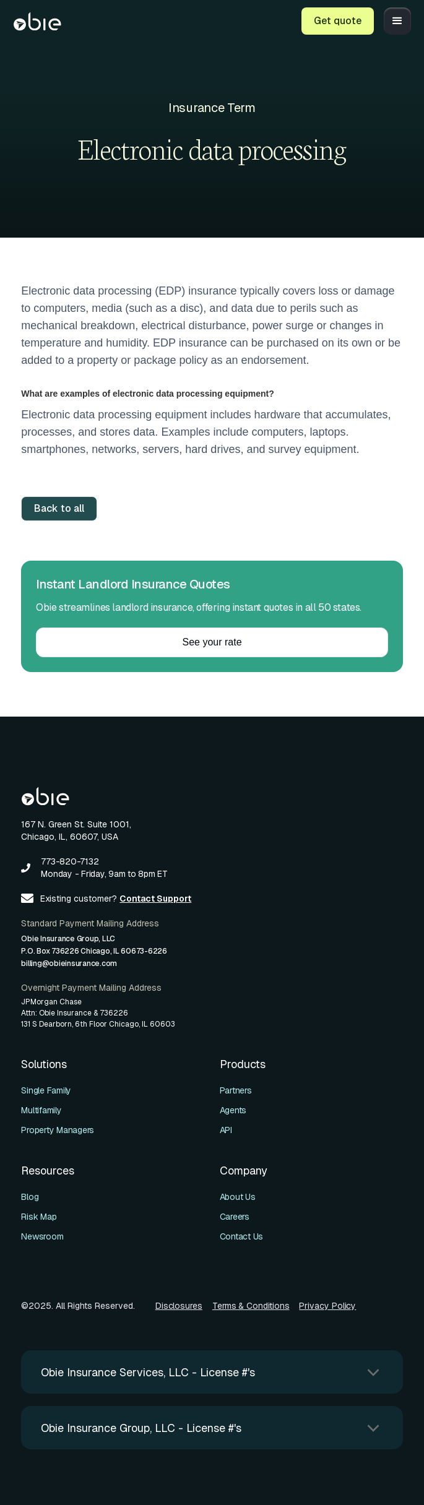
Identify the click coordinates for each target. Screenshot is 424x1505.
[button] (397, 21)
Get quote (337, 20)
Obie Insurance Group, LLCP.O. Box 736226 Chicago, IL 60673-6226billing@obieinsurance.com (94, 951)
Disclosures (178, 1305)
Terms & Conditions (251, 1305)
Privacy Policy (327, 1305)
